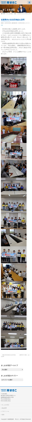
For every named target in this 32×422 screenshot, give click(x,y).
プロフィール (5, 411)
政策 (3, 414)
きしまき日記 (5, 404)
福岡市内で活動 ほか (25, 355)
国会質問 (4, 408)
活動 (2, 25)
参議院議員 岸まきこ (14, 419)
